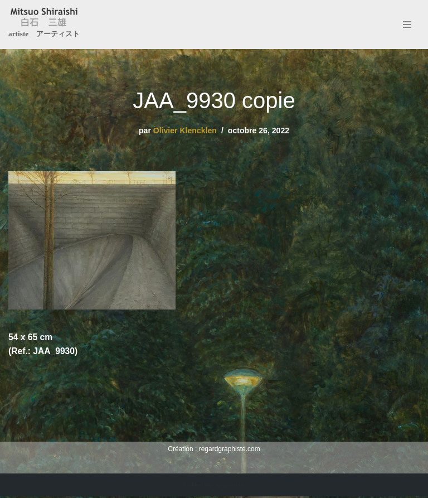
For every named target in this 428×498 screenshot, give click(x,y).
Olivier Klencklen (184, 130)
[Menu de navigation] (407, 24)
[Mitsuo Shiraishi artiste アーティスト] (44, 24)
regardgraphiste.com (229, 450)
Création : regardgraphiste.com (214, 486)
